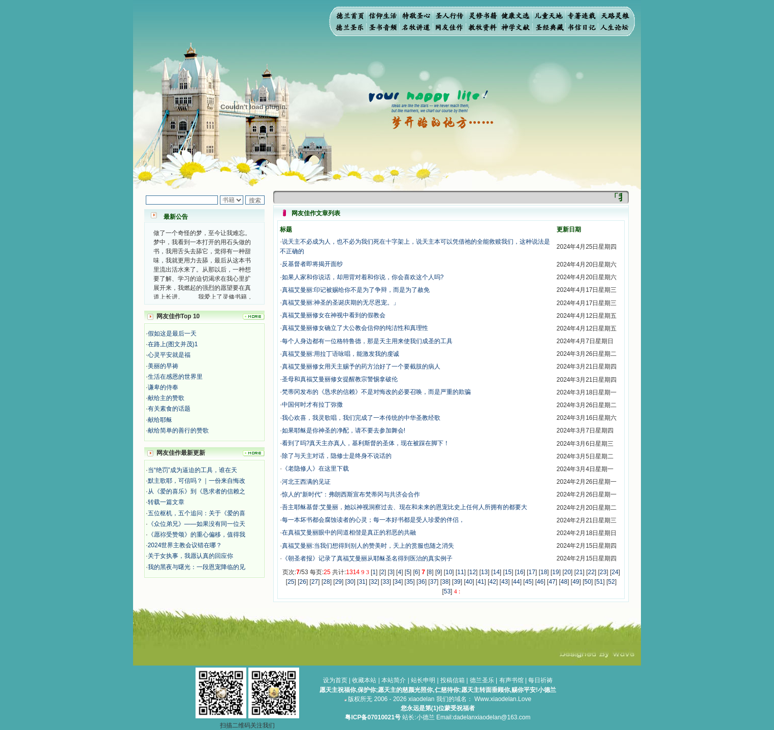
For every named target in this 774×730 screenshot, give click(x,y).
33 (385, 581)
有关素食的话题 (169, 408)
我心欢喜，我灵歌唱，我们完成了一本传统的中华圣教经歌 (361, 417)
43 (504, 581)
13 (484, 572)
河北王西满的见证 (306, 481)
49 (575, 581)
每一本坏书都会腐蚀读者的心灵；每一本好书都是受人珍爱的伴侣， (373, 519)
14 (496, 572)
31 (362, 581)
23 (603, 572)
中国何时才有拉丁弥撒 (312, 404)
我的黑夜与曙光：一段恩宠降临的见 (196, 567)
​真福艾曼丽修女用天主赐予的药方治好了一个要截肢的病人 (361, 366)
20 (567, 572)
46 (540, 581)
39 (457, 581)
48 (564, 581)
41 (480, 581)
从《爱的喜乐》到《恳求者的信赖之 (196, 491)
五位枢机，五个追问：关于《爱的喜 (196, 513)
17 (532, 572)
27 (314, 581)
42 (493, 581)
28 (326, 581)
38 (445, 581)
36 (421, 581)
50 (588, 581)
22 (591, 572)
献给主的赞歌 (166, 398)
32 (374, 581)
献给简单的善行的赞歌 (178, 430)
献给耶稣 (160, 419)
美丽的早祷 (163, 366)
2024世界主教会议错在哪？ (185, 545)
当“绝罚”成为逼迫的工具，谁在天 (192, 470)
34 (398, 581)
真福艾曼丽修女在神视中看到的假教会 (333, 315)
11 (460, 572)
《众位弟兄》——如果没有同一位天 (196, 523)
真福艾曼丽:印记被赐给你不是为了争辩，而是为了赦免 (356, 289)
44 (516, 581)
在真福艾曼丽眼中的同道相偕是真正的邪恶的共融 (349, 532)
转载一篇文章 (166, 502)
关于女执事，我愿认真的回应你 (190, 555)
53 (447, 591)
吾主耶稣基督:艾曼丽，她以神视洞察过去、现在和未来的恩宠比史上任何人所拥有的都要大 (404, 507)
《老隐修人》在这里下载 (315, 468)
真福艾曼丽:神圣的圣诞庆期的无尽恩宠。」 (340, 302)
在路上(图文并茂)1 (173, 344)
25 (290, 581)
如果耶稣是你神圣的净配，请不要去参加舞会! (343, 430)
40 (469, 581)
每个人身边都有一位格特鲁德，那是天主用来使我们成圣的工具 (367, 341)
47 (552, 581)
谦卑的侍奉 (163, 387)
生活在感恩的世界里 (175, 376)
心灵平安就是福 (169, 354)
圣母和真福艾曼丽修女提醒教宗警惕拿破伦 (340, 379)
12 (472, 572)
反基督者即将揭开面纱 (312, 264)
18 (543, 572)
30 (350, 581)
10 (448, 572)
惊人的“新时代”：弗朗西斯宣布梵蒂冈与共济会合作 (351, 494)
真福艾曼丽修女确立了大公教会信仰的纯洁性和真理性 (355, 327)
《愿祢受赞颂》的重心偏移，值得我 (196, 534)
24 (614, 572)
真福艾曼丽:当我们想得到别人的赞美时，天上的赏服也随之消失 (368, 545)
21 (579, 572)
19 (555, 572)
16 (520, 572)
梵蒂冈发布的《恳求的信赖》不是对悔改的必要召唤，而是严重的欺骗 (376, 391)
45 (528, 581)
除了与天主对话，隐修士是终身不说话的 (337, 455)
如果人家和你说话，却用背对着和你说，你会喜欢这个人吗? (363, 277)
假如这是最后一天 (172, 333)
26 (303, 581)
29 (338, 581)
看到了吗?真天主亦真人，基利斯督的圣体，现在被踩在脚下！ (366, 443)
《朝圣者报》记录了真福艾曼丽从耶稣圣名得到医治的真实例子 (367, 558)
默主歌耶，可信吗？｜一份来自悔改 (196, 480)
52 (611, 581)
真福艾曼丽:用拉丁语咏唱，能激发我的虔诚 (340, 353)
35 (409, 581)
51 (599, 581)
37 (433, 581)
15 (508, 572)
